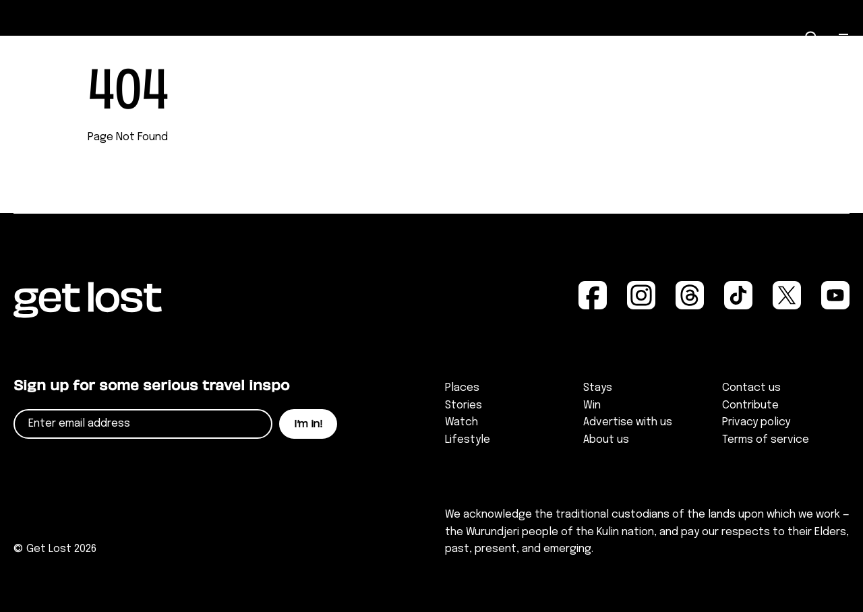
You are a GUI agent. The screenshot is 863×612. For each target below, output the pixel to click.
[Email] (142, 424)
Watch (461, 422)
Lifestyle (467, 440)
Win (592, 405)
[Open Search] (812, 38)
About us (606, 440)
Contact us (751, 388)
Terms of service (765, 440)
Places (462, 388)
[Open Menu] (844, 38)
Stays (597, 388)
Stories (463, 405)
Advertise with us (627, 422)
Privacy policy (756, 422)
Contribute (750, 405)
